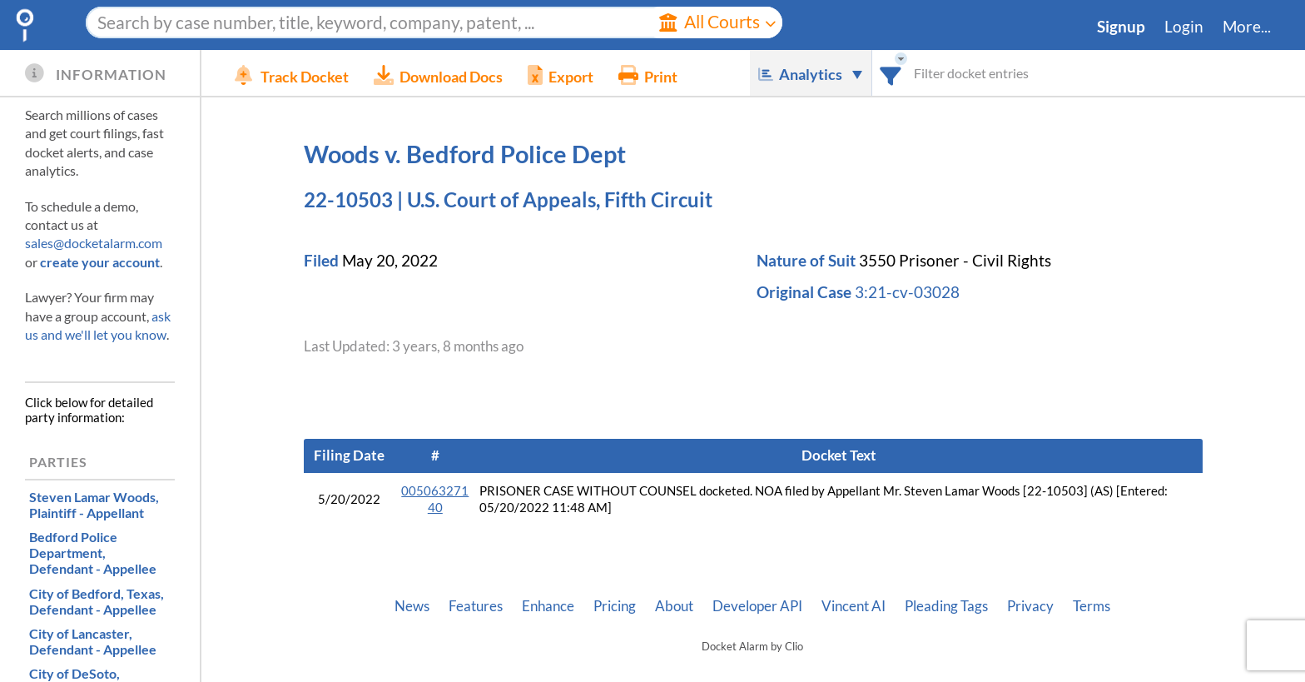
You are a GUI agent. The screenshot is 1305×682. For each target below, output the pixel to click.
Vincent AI (853, 606)
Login (1183, 26)
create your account (100, 262)
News (411, 606)
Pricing (614, 606)
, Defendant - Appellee (92, 552)
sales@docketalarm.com (93, 243)
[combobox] (891, 73)
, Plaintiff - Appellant (94, 504)
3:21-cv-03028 (907, 292)
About (674, 606)
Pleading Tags (946, 606)
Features (476, 606)
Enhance (548, 606)
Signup (1121, 26)
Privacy (1030, 606)
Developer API (757, 606)
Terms (1091, 606)
